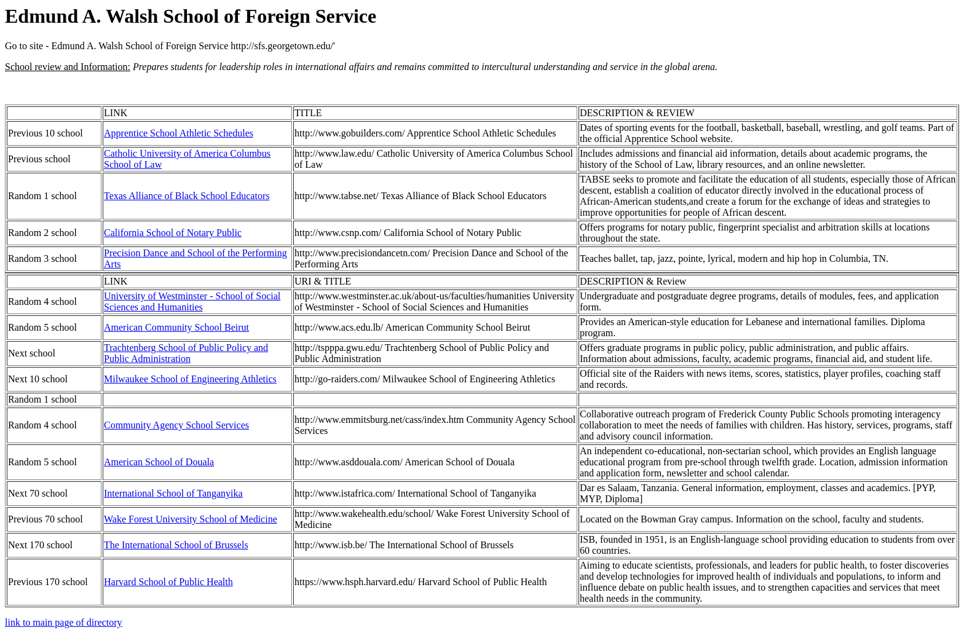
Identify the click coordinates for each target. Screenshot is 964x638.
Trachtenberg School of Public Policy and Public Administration (186, 353)
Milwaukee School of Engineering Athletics (190, 379)
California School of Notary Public (173, 232)
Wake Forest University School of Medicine (190, 519)
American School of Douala (159, 462)
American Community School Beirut (176, 327)
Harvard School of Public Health (168, 582)
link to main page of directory (63, 622)
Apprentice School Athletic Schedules (178, 133)
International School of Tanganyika (173, 493)
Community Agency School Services (176, 425)
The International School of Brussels (176, 545)
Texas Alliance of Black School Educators (186, 196)
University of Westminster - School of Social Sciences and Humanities (192, 301)
